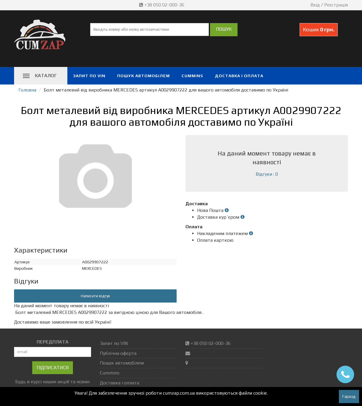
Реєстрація (336, 5)
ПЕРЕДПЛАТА (53, 342)
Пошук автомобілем (143, 75)
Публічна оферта (118, 353)
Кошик (318, 29)
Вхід (315, 5)
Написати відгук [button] (95, 295)
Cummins (192, 75)
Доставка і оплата (239, 75)
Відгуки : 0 (267, 174)
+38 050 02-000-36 (162, 5)
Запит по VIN (89, 75)
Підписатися (53, 367)
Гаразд (349, 396)
